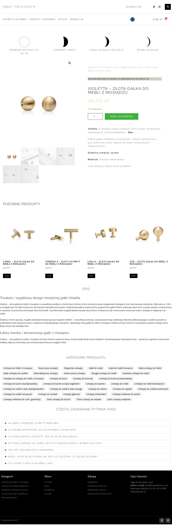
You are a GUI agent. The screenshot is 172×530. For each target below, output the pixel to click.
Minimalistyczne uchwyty (46, 373)
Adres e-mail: (137, 485)
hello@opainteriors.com (156, 485)
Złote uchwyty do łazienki (89, 399)
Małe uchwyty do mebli (150, 368)
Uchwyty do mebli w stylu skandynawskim (24, 388)
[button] (168, 7)
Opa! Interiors (93, 67)
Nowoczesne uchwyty (74, 373)
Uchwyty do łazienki (95, 383)
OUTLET (62, 19)
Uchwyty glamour (71, 394)
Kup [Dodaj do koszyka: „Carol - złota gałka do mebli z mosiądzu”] (7, 276)
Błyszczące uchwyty (48, 368)
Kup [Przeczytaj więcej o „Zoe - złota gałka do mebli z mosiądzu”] (134, 276)
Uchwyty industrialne (96, 394)
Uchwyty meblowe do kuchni (126, 394)
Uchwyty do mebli (109, 67)
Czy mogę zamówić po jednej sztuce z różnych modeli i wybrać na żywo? (55, 443)
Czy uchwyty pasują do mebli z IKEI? (30, 463)
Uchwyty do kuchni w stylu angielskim (61, 383)
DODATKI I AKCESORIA (43, 19)
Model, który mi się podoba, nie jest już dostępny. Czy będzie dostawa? (53, 456)
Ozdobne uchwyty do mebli (136, 373)
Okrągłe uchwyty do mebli (131, 67)
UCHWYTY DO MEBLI (15, 19)
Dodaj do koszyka (121, 116)
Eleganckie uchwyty (73, 368)
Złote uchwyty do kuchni (58, 399)
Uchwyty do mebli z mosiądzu (18, 368)
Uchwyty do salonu (97, 388)
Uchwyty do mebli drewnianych (149, 383)
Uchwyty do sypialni (122, 388)
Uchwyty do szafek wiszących (18, 394)
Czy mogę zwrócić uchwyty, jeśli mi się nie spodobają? (42, 436)
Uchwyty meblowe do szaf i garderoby (22, 399)
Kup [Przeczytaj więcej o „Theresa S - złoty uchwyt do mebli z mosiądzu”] (49, 276)
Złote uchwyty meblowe (119, 399)
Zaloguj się (133, 7)
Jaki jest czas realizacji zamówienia (31, 450)
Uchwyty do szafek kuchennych (153, 388)
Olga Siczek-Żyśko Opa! (141, 482)
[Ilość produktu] (95, 116)
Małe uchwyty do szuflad (16, 373)
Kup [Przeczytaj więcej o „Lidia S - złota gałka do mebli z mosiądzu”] (91, 276)
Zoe (130, 132)
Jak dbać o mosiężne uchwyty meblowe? (33, 423)
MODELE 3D (77, 19)
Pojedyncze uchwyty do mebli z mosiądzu (24, 378)
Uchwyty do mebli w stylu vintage (66, 388)
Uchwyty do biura (58, 378)
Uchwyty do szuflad (47, 394)
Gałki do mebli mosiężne (121, 368)
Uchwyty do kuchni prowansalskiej (115, 378)
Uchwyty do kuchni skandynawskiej (20, 383)
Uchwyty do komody (83, 378)
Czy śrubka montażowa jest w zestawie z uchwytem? (42, 430)
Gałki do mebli (96, 368)
